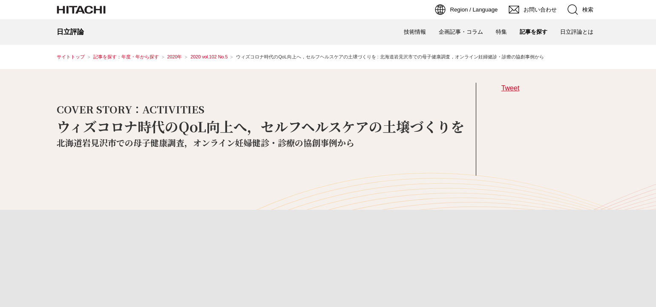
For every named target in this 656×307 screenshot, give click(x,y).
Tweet (510, 87)
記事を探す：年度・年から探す (126, 56)
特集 (501, 32)
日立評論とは (576, 32)
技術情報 (415, 32)
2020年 (174, 56)
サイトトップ (71, 56)
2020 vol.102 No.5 (208, 56)
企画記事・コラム (461, 32)
